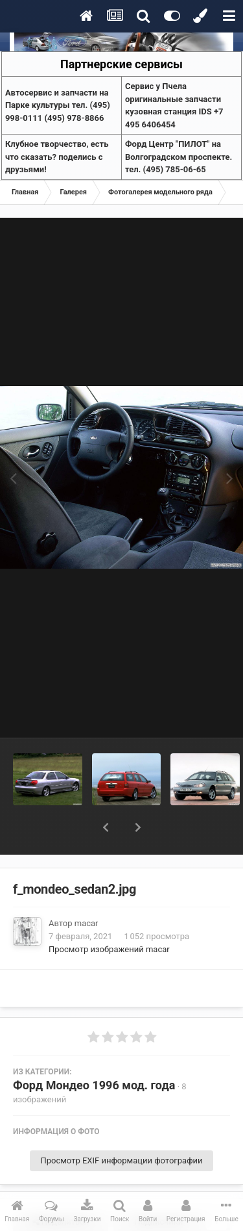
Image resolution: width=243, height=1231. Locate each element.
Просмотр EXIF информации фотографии (121, 1127)
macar (86, 889)
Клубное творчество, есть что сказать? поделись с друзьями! (57, 156)
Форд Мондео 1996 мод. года (94, 1051)
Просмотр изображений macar (109, 915)
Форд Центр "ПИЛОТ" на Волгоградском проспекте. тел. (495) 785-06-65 (178, 156)
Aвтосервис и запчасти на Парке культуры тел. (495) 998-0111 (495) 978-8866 (57, 105)
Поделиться (60, 1188)
